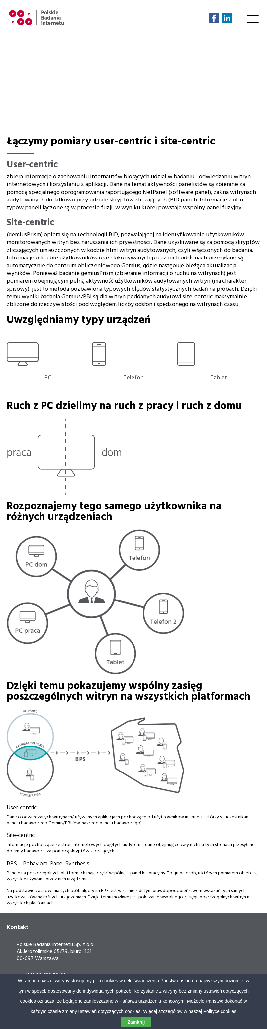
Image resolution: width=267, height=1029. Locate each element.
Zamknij (136, 1022)
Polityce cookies (219, 1011)
